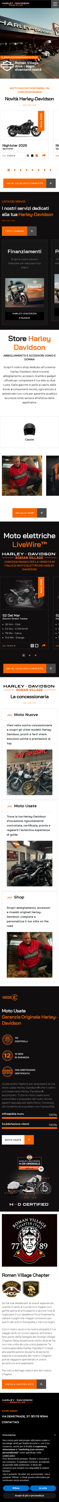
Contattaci (10, 1422)
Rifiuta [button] (16, 1488)
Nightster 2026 (15, 145)
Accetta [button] (43, 1488)
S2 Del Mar (11, 615)
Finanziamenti (25, 251)
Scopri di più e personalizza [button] (29, 1495)
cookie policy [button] (9, 1455)
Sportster (8, 148)
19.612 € (11, 645)
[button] (8, 170)
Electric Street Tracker (15, 618)
